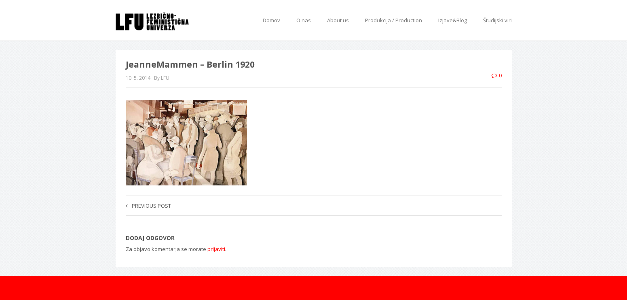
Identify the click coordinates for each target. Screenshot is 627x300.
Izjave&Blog (452, 20)
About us (338, 20)
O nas (303, 20)
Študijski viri (497, 20)
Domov (271, 20)
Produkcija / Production (393, 20)
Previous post (148, 205)
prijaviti (216, 249)
